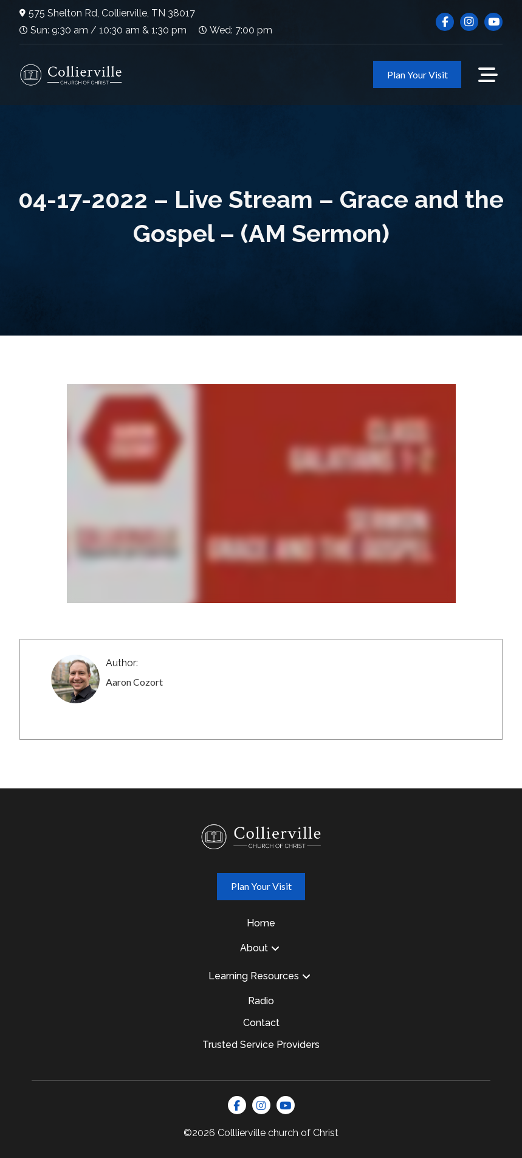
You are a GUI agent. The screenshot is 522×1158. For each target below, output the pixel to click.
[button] (488, 74)
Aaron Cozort (134, 682)
